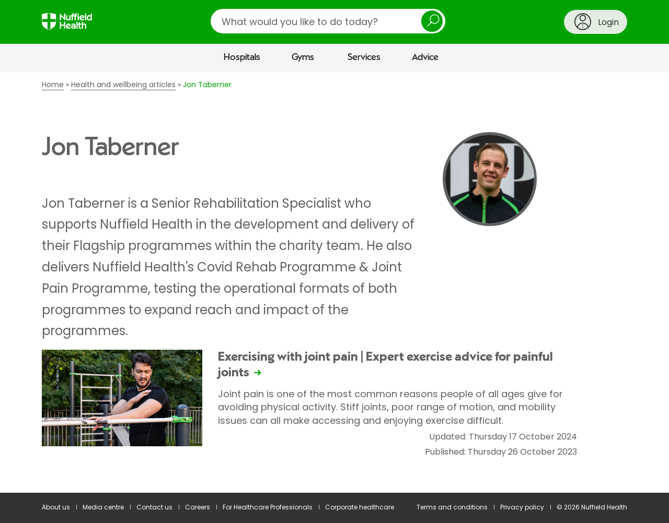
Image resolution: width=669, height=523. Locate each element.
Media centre (103, 507)
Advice (425, 57)
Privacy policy (522, 507)
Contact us (154, 507)
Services (364, 57)
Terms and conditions (452, 507)
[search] (328, 21)
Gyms (303, 57)
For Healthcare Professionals (268, 507)
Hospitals (242, 57)
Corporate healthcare (359, 507)
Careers (197, 507)
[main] (334, 282)
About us (56, 507)
